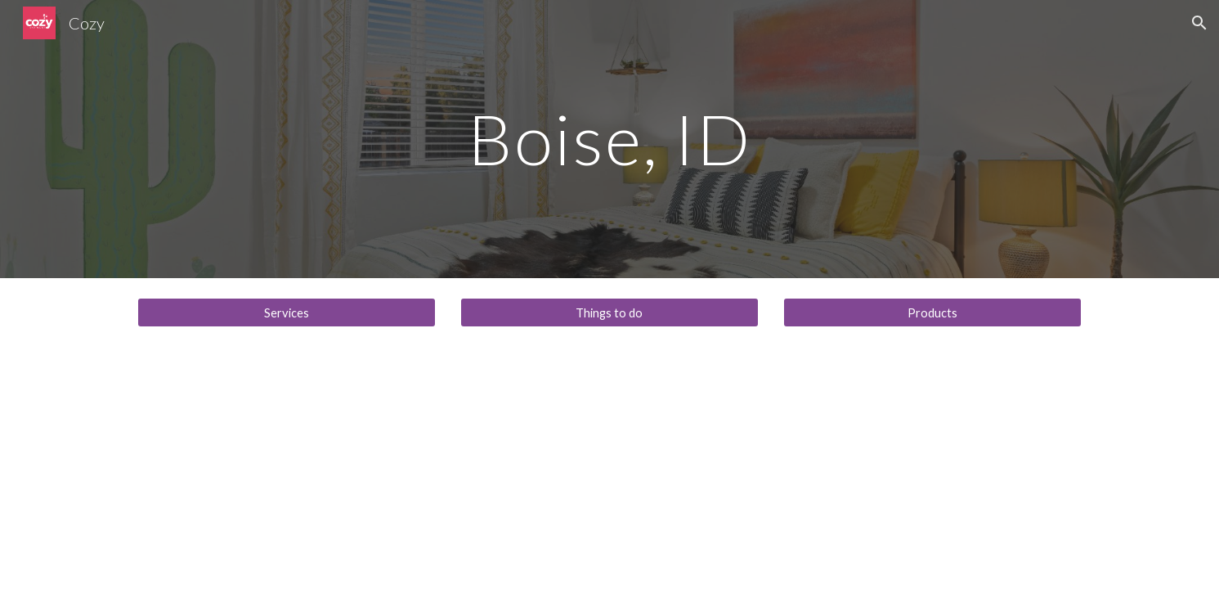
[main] (610, 138)
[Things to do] (609, 312)
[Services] (286, 312)
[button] (1199, 23)
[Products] (932, 312)
